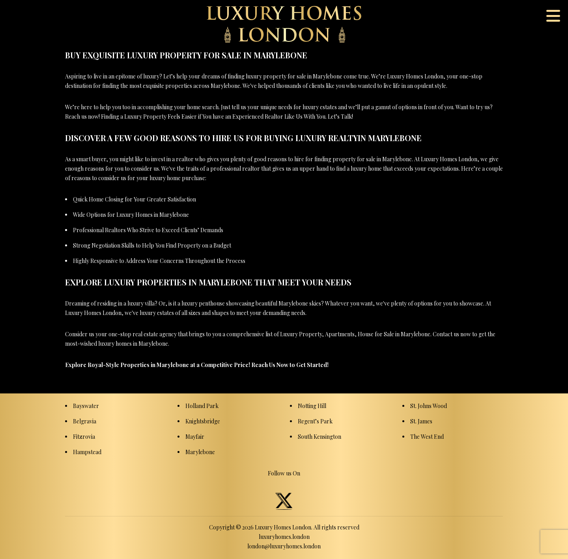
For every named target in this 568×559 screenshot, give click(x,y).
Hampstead (87, 452)
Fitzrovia (84, 436)
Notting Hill (312, 406)
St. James (421, 421)
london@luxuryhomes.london (284, 546)
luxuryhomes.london (284, 536)
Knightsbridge (202, 421)
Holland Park (202, 406)
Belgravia (84, 421)
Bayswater (86, 406)
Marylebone (200, 452)
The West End (427, 436)
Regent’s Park (315, 421)
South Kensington (319, 436)
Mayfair (194, 436)
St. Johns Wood (428, 406)
